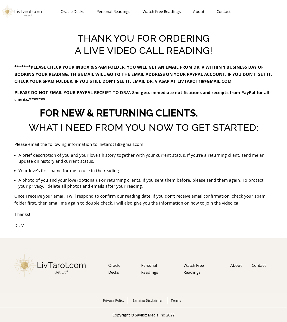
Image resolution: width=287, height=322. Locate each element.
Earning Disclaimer (147, 300)
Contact (224, 12)
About (198, 12)
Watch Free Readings (162, 12)
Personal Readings (113, 12)
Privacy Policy (114, 300)
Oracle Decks (72, 12)
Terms (176, 300)
